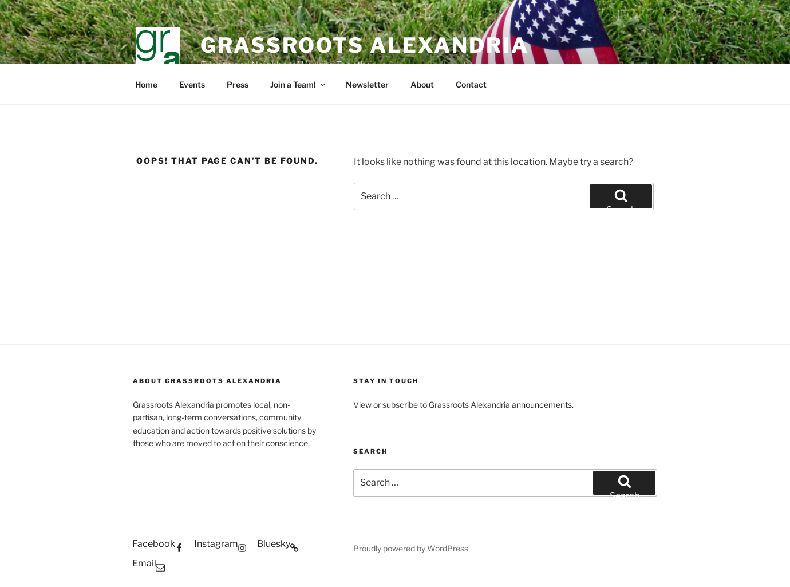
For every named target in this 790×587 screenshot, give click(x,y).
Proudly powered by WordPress (410, 548)
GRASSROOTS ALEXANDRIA (364, 45)
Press (237, 84)
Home (146, 84)
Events (192, 84)
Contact (471, 84)
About (422, 84)
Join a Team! (298, 84)
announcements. (543, 404)
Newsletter (367, 84)
